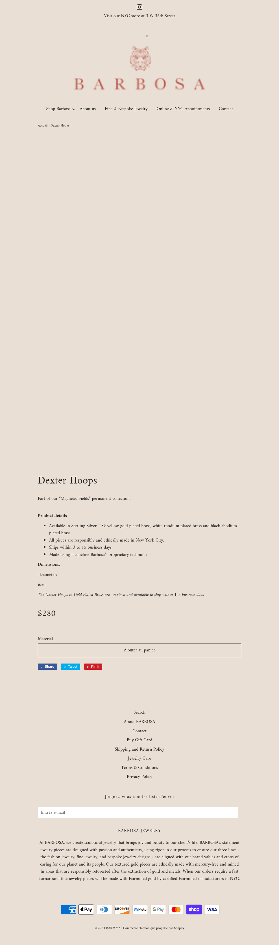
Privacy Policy (139, 777)
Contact (226, 109)
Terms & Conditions (139, 768)
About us (88, 109)
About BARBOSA (139, 722)
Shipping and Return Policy (139, 749)
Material (45, 639)
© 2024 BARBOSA (108, 928)
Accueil (42, 126)
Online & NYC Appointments (183, 109)
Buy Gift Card (139, 740)
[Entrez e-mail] (138, 812)
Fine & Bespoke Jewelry (126, 109)
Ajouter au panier (139, 650)
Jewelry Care (139, 758)
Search (139, 712)
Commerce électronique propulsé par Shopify (153, 928)
